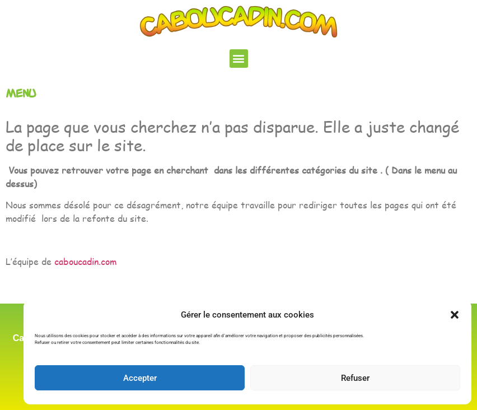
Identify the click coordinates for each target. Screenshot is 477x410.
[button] (454, 314)
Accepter (140, 378)
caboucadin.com (85, 261)
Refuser (355, 378)
